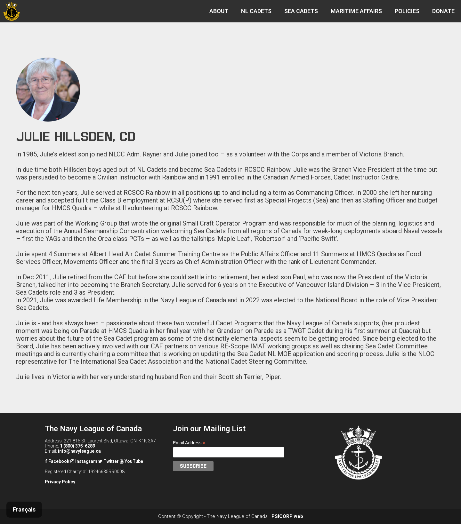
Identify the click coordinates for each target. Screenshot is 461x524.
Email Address (189, 443)
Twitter (108, 461)
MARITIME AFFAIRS (356, 11)
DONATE (443, 11)
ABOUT (218, 11)
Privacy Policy (60, 481)
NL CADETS (256, 11)
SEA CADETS (301, 11)
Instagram (83, 461)
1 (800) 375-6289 (77, 446)
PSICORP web (287, 516)
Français (24, 509)
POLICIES (407, 11)
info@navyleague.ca (79, 451)
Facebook (57, 461)
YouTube (131, 461)
